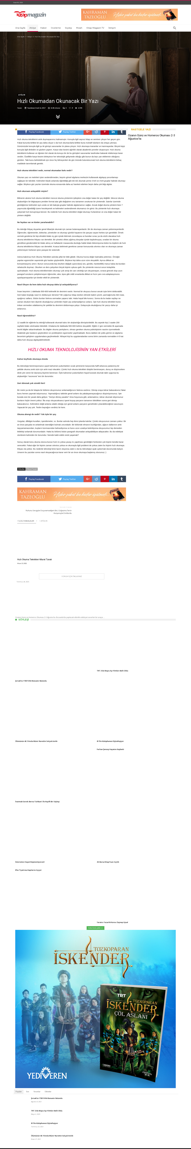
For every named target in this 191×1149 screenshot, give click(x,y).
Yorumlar (36, 1089)
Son (27, 1089)
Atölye (29, 37)
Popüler (19, 1089)
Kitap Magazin (59, 1148)
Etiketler (48, 1089)
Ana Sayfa (20, 37)
